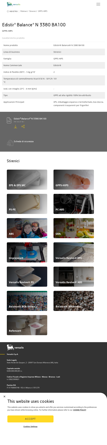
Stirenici (32, 11)
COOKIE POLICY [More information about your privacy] (79, 410)
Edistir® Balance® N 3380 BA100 (30, 118)
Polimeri (23, 11)
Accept (30, 418)
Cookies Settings (30, 426)
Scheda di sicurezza (24, 141)
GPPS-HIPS (43, 11)
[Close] (4, 396)
